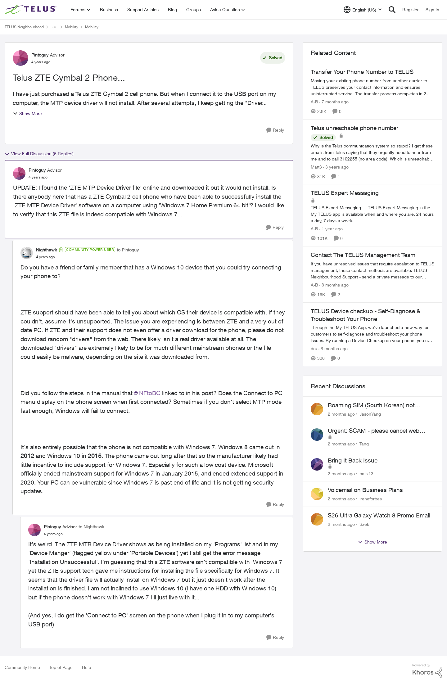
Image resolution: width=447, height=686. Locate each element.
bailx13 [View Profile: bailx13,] (366, 473)
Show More (27, 113)
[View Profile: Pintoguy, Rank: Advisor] (20, 58)
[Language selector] (363, 9)
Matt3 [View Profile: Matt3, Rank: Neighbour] (316, 166)
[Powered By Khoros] (427, 671)
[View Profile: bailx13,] (317, 464)
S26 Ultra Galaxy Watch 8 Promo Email (379, 515)
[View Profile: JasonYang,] (317, 409)
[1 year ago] (331, 228)
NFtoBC (149, 393)
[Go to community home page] (31, 10)
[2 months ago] (341, 414)
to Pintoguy (128, 249)
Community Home (22, 667)
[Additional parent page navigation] (54, 27)
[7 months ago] (334, 101)
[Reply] (275, 130)
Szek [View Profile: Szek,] (364, 524)
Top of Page (61, 667)
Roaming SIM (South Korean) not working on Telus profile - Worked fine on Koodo (377, 405)
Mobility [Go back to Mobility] (71, 27)
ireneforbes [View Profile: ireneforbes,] (370, 498)
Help (86, 667)
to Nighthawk (91, 526)
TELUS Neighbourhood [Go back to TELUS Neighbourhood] (24, 27)
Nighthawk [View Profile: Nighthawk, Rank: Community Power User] (46, 249)
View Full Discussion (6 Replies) (39, 153)
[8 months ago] (334, 285)
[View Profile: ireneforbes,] (317, 494)
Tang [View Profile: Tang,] (364, 443)
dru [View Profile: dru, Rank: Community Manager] (314, 348)
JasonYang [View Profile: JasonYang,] (370, 414)
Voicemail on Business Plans (365, 489)
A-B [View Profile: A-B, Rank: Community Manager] (314, 101)
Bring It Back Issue (352, 460)
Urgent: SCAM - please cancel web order (373, 431)
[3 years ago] (336, 166)
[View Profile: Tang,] (317, 434)
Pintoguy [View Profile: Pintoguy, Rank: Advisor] (39, 54)
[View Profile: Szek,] (317, 519)
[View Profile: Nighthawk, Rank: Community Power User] (26, 253)
